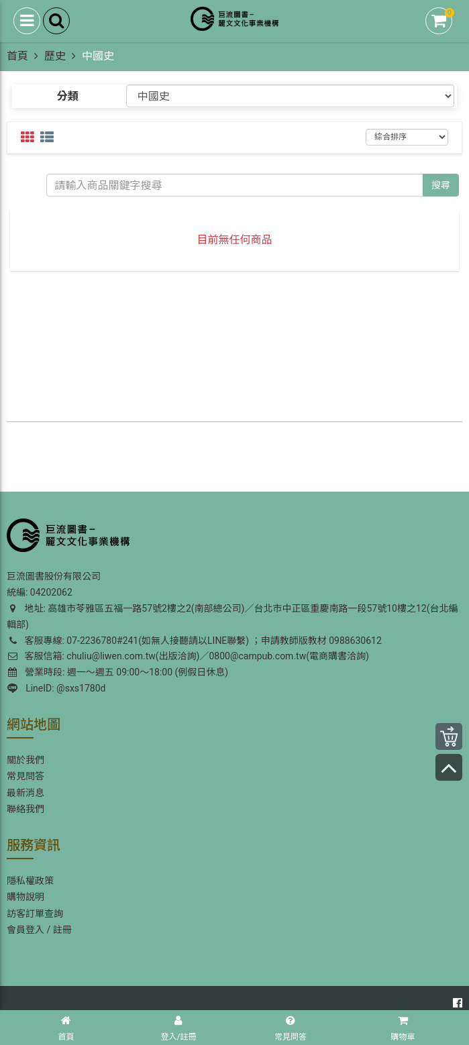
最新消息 (25, 792)
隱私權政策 (30, 880)
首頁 (17, 56)
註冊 (62, 929)
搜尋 (440, 185)
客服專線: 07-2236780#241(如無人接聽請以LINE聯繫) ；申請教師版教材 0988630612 (194, 640)
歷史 (55, 56)
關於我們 (25, 760)
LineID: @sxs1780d (56, 688)
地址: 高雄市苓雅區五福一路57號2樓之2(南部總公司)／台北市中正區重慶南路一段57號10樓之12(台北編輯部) (232, 616)
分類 (68, 96)
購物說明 (25, 896)
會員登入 (25, 929)
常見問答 (25, 776)
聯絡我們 (25, 809)
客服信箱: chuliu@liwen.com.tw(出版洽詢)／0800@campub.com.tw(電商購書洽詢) (188, 656)
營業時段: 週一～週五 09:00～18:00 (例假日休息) (118, 672)
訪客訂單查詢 (35, 913)
